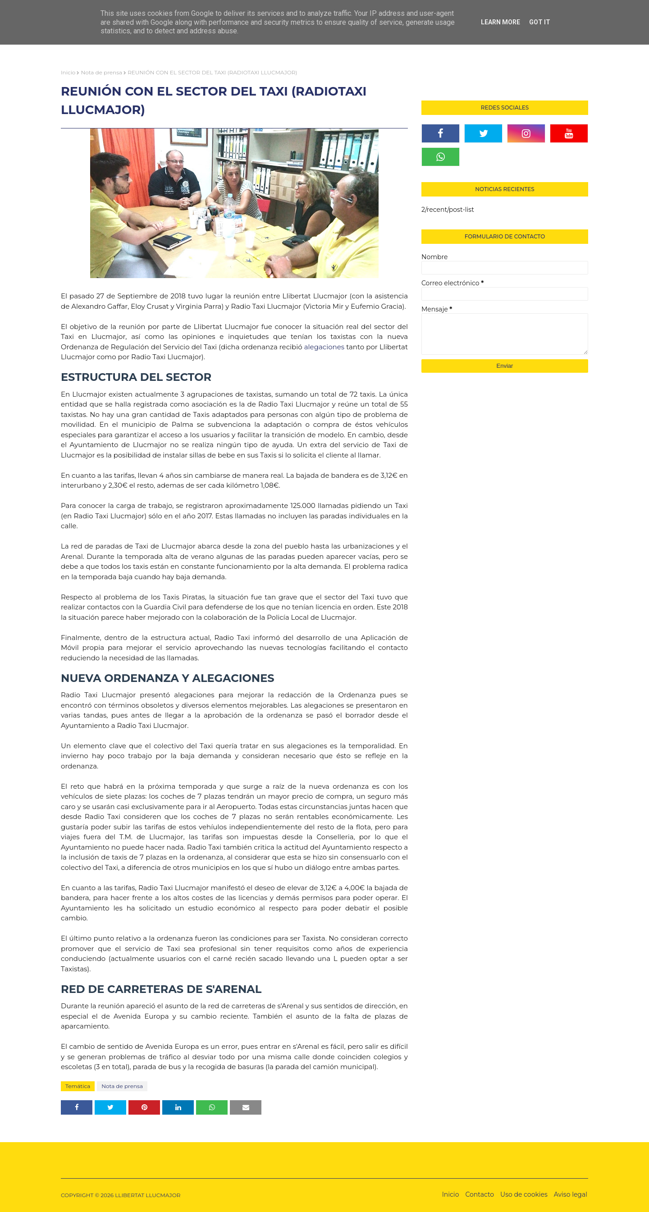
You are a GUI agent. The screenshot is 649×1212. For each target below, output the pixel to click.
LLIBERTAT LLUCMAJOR (147, 1195)
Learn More (500, 22)
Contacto (479, 1194)
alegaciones (324, 347)
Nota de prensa (101, 72)
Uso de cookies (524, 1194)
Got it (539, 22)
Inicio (68, 72)
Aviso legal (570, 1194)
